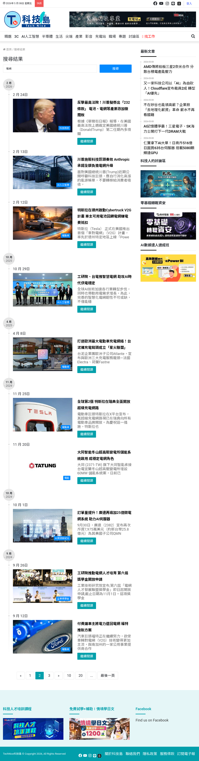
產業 (79, 36)
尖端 (69, 36)
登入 (189, 3)
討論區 (134, 36)
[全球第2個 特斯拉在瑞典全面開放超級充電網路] (42, 414)
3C (16, 36)
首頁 (7, 49)
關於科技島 (114, 754)
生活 (59, 36)
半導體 (47, 36)
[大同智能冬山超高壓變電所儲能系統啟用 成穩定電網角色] (42, 465)
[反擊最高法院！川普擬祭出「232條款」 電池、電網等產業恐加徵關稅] (42, 115)
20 (81, 675)
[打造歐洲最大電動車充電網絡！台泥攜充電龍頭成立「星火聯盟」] (42, 354)
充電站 (100, 36)
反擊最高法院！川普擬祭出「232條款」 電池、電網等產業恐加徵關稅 (103, 108)
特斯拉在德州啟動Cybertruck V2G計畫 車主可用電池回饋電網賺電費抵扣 (104, 216)
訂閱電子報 (186, 754)
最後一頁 (108, 675)
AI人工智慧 (30, 36)
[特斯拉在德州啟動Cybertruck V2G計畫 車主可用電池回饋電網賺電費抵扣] (42, 223)
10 (69, 675)
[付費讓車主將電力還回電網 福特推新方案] (42, 636)
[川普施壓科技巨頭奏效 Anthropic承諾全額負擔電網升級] (42, 172)
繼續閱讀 (86, 141)
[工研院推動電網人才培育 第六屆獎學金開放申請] (42, 586)
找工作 (148, 36)
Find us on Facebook (152, 720)
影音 (88, 36)
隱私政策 (150, 754)
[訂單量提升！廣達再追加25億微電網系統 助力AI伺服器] (42, 525)
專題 (122, 36)
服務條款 (167, 754)
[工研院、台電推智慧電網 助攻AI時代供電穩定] (42, 289)
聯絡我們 (133, 754)
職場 (112, 36)
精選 (8, 36)
